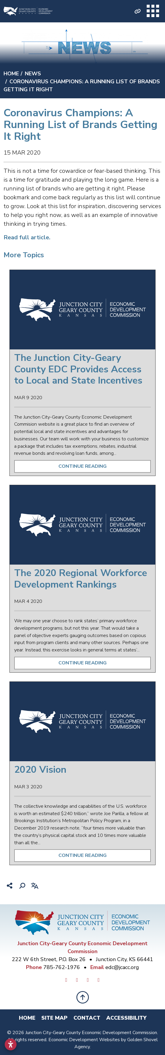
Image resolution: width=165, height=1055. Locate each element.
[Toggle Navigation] (153, 11)
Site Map (54, 1017)
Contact (86, 1017)
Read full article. (27, 237)
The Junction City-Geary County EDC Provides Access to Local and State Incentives (78, 369)
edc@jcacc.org (122, 967)
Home (27, 1017)
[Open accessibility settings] (11, 1044)
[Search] (22, 886)
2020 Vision (40, 769)
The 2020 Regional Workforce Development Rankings (80, 578)
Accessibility (126, 1017)
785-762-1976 (62, 967)
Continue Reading (82, 466)
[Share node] (10, 886)
